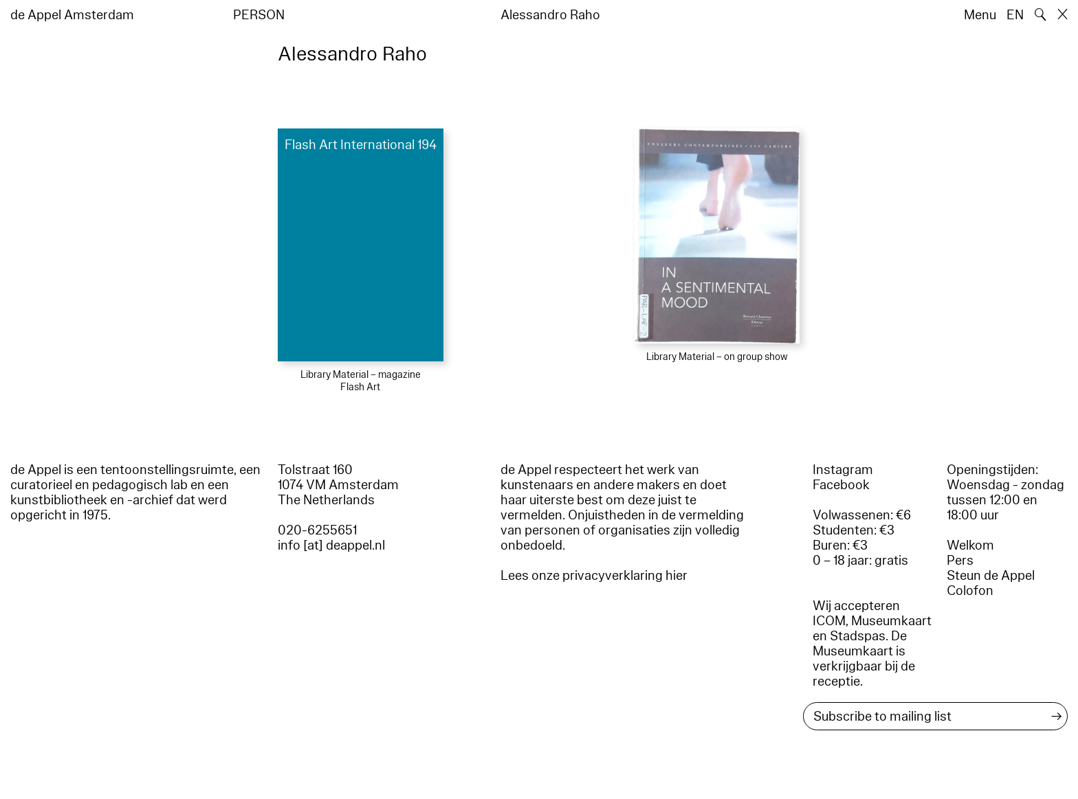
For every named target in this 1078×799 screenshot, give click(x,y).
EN (1015, 15)
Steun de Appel (991, 576)
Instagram (843, 470)
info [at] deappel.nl (331, 545)
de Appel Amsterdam (72, 15)
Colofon (970, 591)
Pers (960, 561)
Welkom (970, 545)
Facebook (841, 485)
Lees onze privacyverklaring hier (594, 576)
